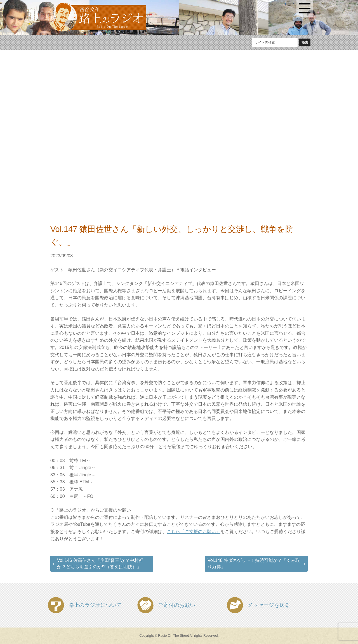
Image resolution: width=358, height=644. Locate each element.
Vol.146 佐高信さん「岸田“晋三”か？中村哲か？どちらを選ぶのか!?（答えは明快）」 (100, 563)
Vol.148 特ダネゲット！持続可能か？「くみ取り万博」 (254, 563)
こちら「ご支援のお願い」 (193, 531)
